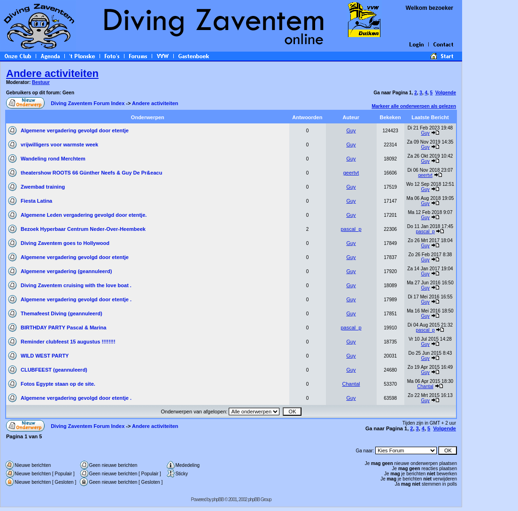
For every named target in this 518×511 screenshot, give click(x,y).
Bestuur (41, 82)
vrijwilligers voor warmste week (59, 144)
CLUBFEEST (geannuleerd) (54, 370)
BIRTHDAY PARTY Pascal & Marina (63, 327)
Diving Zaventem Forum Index (87, 103)
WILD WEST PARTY (45, 355)
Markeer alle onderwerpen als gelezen (413, 106)
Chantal (351, 384)
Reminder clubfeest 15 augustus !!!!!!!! (68, 341)
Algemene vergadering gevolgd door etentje (75, 130)
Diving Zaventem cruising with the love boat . (76, 285)
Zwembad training (43, 187)
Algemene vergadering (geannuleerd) (66, 271)
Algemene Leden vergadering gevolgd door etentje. (84, 215)
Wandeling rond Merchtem (53, 158)
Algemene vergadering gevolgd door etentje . (76, 299)
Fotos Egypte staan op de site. (58, 384)
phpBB (218, 499)
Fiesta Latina (36, 201)
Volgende (445, 92)
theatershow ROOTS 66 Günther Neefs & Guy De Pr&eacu (91, 172)
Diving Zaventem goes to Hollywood (65, 243)
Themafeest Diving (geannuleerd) (61, 313)
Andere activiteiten (52, 73)
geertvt (351, 172)
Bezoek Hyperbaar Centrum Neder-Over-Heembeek (83, 229)
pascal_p (350, 229)
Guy (351, 130)
